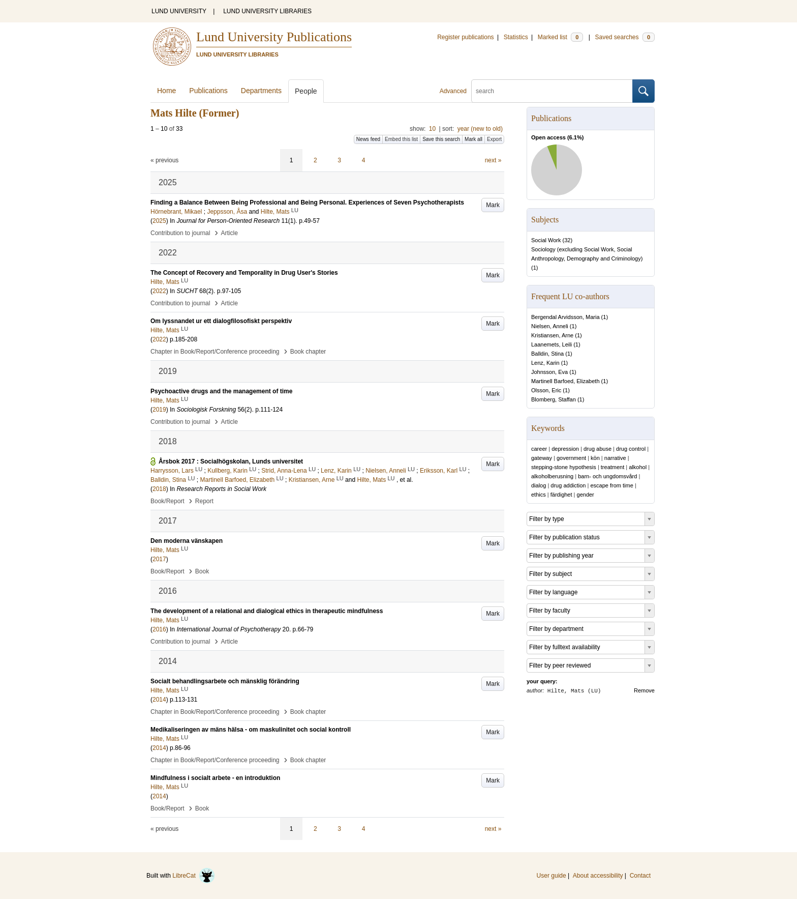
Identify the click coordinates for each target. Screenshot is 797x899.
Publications (208, 90)
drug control (631, 449)
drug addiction (568, 485)
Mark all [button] (473, 139)
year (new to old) (480, 128)
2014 (159, 699)
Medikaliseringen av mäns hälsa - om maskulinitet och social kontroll (250, 729)
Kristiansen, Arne (552, 335)
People (306, 91)
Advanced (453, 91)
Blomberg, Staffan (553, 399)
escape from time (611, 485)
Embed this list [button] (401, 139)
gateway (541, 458)
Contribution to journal (180, 233)
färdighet (561, 494)
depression (565, 449)
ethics (538, 494)
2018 (159, 488)
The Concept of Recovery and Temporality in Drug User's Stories (244, 272)
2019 (159, 409)
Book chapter (308, 351)
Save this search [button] (441, 139)
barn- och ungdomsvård (607, 476)
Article (229, 233)
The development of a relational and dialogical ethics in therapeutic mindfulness (266, 611)
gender (585, 494)
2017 (159, 559)
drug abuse (597, 449)
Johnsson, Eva (549, 372)
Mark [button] (493, 205)
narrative (615, 458)
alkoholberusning (552, 476)
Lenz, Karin (545, 363)
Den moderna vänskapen (186, 540)
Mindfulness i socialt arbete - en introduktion (215, 777)
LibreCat (193, 875)
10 (432, 128)
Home (166, 90)
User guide (551, 875)
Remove (644, 690)
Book (202, 571)
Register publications (465, 37)
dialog (538, 485)
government (571, 458)
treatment (612, 467)
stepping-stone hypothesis (563, 467)
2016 (159, 629)
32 (567, 240)
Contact (640, 875)
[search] (552, 91)
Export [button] (494, 139)
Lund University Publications (274, 37)
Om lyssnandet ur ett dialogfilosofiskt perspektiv (221, 321)
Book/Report (167, 501)
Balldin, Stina (547, 354)
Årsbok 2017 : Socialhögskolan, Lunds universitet (231, 461)
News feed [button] (368, 139)
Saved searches (625, 37)
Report (204, 501)
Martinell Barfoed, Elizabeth (565, 381)
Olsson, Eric (546, 390)
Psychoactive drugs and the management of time (221, 391)
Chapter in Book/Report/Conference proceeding (215, 351)
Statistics (516, 37)
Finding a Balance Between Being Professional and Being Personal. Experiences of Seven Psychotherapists (307, 202)
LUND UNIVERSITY (178, 11)
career (539, 449)
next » (493, 160)
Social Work (546, 240)
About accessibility (598, 875)
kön (595, 458)
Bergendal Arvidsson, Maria (565, 317)
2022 (159, 291)
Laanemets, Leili (551, 344)
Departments (261, 90)
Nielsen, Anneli (549, 326)
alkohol (638, 467)
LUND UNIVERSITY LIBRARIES (267, 11)
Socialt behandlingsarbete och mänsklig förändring (224, 681)
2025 (159, 220)
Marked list (560, 37)
